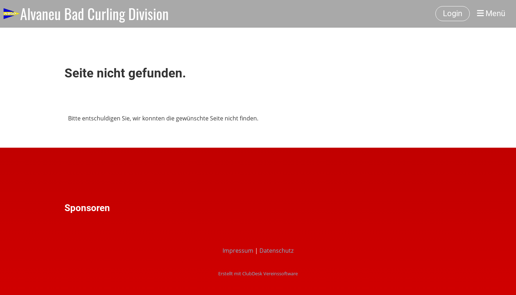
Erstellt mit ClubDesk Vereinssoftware (258, 273)
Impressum (238, 250)
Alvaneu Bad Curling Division (94, 14)
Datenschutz (276, 250)
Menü (491, 13)
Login (452, 13)
